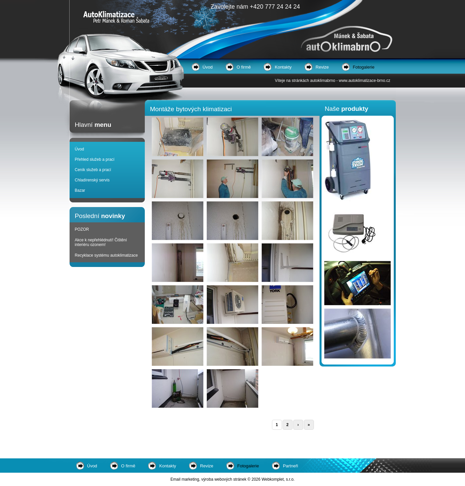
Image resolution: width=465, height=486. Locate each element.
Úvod (208, 67)
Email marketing (184, 479)
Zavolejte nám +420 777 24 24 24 (255, 6)
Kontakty (283, 67)
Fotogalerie (363, 67)
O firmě (244, 67)
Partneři (290, 465)
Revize (322, 67)
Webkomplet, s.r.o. (278, 479)
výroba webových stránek (223, 479)
